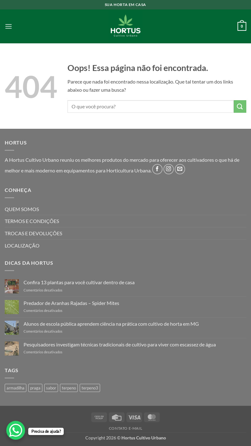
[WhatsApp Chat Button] (15, 430)
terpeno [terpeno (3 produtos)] (69, 387)
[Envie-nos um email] (180, 169)
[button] (8, 26)
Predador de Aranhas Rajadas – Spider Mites (71, 303)
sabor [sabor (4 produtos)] (51, 387)
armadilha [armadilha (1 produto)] (15, 387)
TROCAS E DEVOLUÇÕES (33, 233)
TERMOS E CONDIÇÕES (32, 221)
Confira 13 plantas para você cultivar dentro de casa (79, 282)
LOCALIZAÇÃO (22, 245)
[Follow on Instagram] (168, 169)
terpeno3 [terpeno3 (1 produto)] (90, 387)
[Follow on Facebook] (157, 169)
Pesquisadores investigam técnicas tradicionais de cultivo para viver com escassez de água (120, 344)
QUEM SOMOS (22, 209)
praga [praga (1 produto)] (35, 387)
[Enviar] (240, 106)
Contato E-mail (125, 428)
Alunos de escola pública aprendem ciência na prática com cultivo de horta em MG (111, 324)
